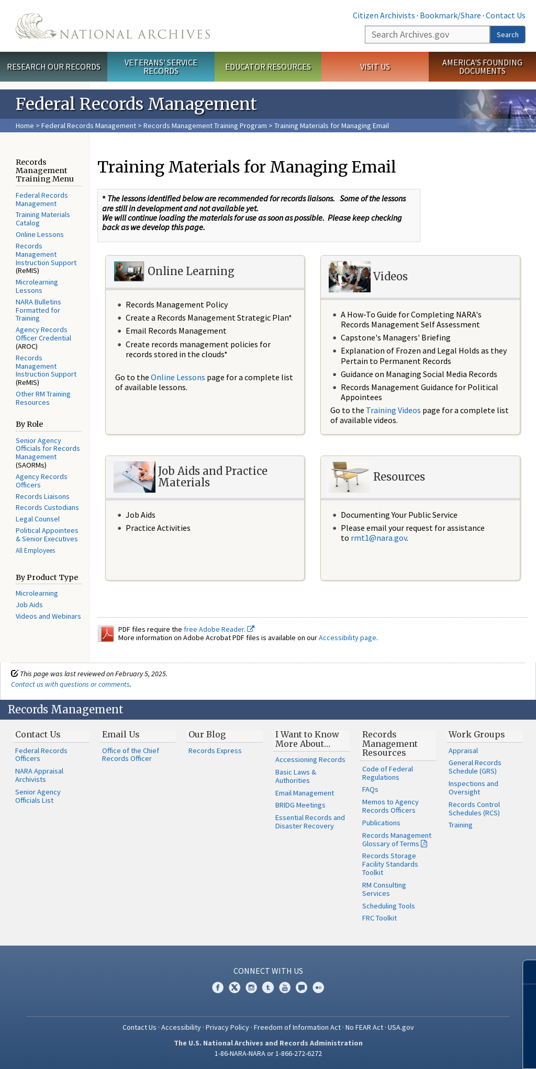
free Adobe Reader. (219, 629)
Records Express (215, 750)
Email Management (304, 793)
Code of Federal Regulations (387, 773)
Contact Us (506, 15)
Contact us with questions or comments (70, 684)
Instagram (251, 987)
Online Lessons (40, 234)
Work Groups (477, 734)
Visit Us (375, 66)
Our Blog (207, 734)
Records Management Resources (390, 743)
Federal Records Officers (41, 755)
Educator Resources (268, 66)
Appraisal (463, 750)
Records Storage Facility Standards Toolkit (390, 864)
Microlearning (37, 593)
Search (508, 34)
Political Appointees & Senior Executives (47, 534)
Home (25, 125)
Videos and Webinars (48, 616)
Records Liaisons (43, 496)
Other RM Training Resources (43, 398)
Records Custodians (47, 507)
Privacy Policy (227, 1027)
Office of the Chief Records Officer (130, 755)
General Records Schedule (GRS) (475, 767)
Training (461, 824)
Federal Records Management (88, 125)
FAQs (370, 789)
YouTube (284, 987)
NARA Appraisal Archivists (39, 775)
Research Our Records (53, 66)
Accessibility (181, 1027)
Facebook (217, 987)
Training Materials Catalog (43, 219)
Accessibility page (347, 637)
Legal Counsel (38, 519)
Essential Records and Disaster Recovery (310, 822)
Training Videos (393, 410)
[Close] (523, 972)
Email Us (121, 734)
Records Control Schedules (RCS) (474, 808)
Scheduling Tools (388, 906)
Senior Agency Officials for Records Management (48, 449)
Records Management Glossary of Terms (396, 839)
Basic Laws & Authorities (295, 776)
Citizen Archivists (384, 15)
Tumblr (268, 987)
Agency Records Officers (42, 481)
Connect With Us (268, 970)
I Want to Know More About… (307, 739)
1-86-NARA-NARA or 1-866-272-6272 (268, 1053)
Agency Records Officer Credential (43, 334)
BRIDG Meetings (300, 805)
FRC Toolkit (379, 918)
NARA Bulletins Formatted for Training (38, 310)
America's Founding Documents (482, 66)
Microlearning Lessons (37, 286)
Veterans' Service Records (161, 66)
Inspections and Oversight (473, 788)
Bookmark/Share (450, 15)
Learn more (443, 1050)
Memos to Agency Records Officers (390, 806)
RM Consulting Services (384, 889)
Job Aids (29, 604)
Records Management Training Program (205, 125)
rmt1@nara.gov (379, 537)
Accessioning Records (310, 759)
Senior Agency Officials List (38, 796)
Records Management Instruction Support (46, 254)
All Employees (35, 550)
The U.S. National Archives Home (113, 26)
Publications (381, 822)
